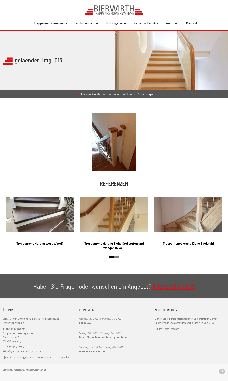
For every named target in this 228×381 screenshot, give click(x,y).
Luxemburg (172, 23)
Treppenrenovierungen (50, 23)
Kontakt (191, 23)
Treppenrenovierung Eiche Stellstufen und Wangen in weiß (114, 245)
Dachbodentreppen (86, 23)
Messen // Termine (145, 23)
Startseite (7, 370)
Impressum (18, 370)
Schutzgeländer (116, 23)
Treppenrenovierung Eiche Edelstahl (188, 243)
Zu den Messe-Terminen (167, 329)
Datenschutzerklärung (35, 370)
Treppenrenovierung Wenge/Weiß (40, 243)
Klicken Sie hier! (174, 286)
